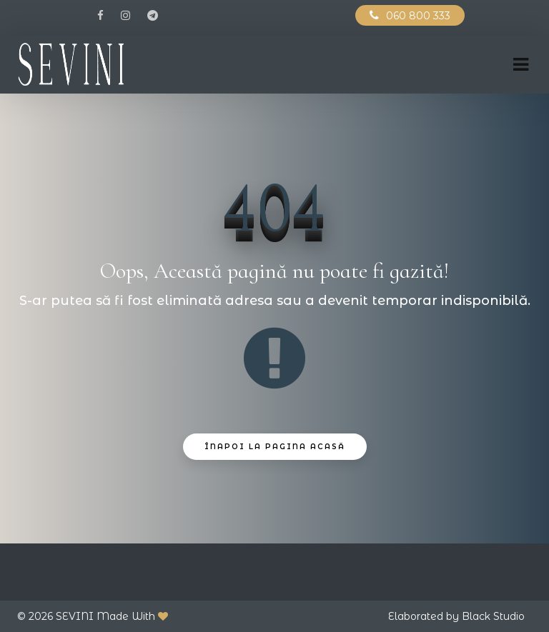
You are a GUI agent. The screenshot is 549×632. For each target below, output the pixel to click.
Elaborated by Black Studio (456, 616)
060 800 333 (418, 15)
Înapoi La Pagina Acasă (274, 446)
